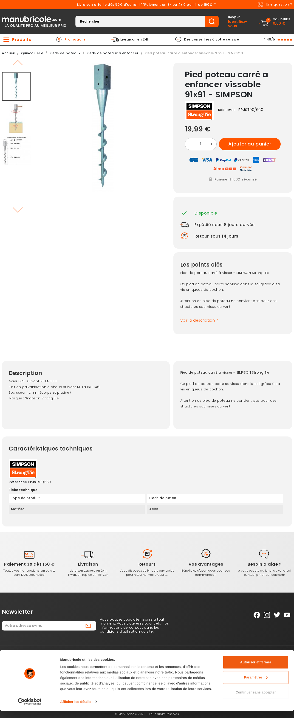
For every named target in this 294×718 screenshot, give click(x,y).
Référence (18, 482)
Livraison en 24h (135, 40)
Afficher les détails (75, 709)
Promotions (75, 40)
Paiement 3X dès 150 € (29, 564)
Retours (147, 564)
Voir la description (200, 320)
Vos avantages (206, 564)
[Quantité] (200, 144)
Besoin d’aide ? (264, 564)
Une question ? (274, 4)
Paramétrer (256, 684)
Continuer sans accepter (255, 700)
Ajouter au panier (249, 144)
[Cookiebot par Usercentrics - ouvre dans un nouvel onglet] (30, 709)
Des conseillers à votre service (211, 40)
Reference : (227, 110)
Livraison (88, 564)
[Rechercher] (140, 21)
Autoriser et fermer (255, 669)
